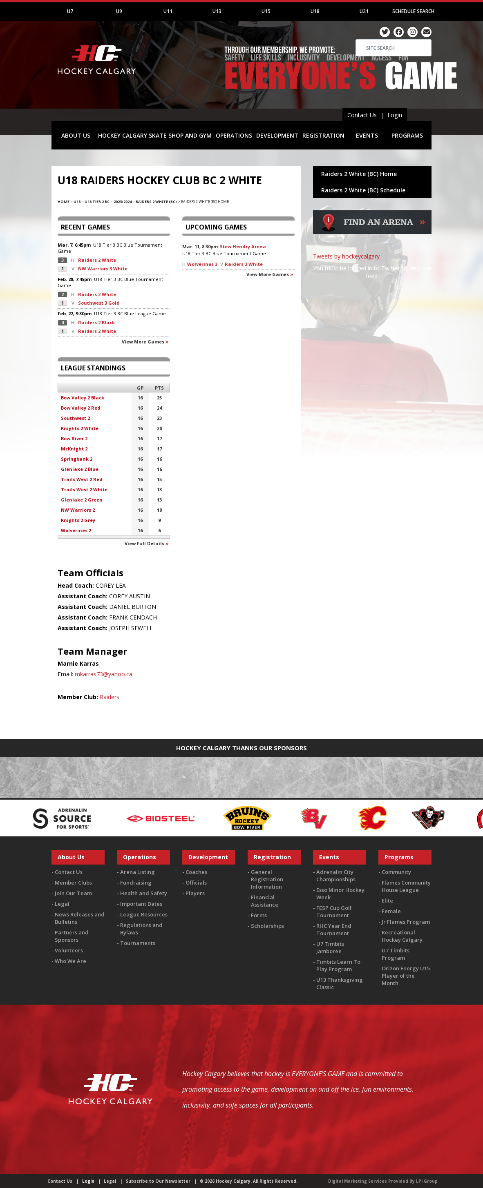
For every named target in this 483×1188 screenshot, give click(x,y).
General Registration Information (267, 879)
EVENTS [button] (367, 135)
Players (195, 893)
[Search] (394, 47)
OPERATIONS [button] (234, 135)
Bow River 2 (74, 438)
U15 (266, 11)
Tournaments (137, 943)
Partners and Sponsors (72, 936)
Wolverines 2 (76, 530)
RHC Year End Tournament (333, 929)
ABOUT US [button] (75, 135)
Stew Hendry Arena (243, 246)
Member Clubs (73, 882)
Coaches (196, 872)
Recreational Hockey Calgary (402, 936)
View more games (143, 342)
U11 (167, 11)
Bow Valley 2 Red (81, 408)
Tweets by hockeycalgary (346, 256)
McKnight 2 (74, 449)
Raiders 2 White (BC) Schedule (363, 190)
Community (396, 872)
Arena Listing (137, 872)
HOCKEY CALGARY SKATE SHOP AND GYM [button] (155, 135)
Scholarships (267, 925)
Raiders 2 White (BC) (156, 201)
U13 (216, 11)
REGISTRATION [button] (323, 135)
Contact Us (362, 115)
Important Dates (141, 903)
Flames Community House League (406, 886)
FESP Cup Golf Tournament (334, 911)
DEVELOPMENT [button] (277, 135)
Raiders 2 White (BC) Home (359, 174)
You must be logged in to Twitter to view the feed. (372, 272)
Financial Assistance (264, 901)
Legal (62, 903)
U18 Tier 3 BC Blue (113, 245)
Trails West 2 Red (82, 479)
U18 (315, 11)
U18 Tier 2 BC (97, 201)
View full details (144, 543)
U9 (119, 11)
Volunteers (69, 950)
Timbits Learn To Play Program (338, 965)
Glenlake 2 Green (82, 500)
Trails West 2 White (84, 489)
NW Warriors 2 (78, 510)
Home (63, 201)
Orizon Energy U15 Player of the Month (406, 976)
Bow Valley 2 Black (82, 398)
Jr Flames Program (406, 921)
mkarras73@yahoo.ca (103, 674)
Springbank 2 (76, 459)
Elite (387, 900)
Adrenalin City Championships (336, 875)
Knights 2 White (79, 428)
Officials (196, 882)
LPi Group (427, 1181)
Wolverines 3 (202, 264)
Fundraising (136, 882)
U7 (70, 11)
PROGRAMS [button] (407, 135)
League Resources (144, 914)
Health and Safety (143, 893)
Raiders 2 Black (96, 322)
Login (394, 115)
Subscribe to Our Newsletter (158, 1181)
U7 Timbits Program (395, 954)
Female (391, 911)
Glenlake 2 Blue (79, 469)
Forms (259, 915)
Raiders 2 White (97, 260)
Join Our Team (73, 893)
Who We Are (70, 961)
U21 (364, 11)
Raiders (109, 697)
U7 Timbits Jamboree (330, 947)
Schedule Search (413, 11)
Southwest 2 (75, 418)
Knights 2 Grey (78, 520)
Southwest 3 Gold (99, 303)
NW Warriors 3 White (102, 268)
